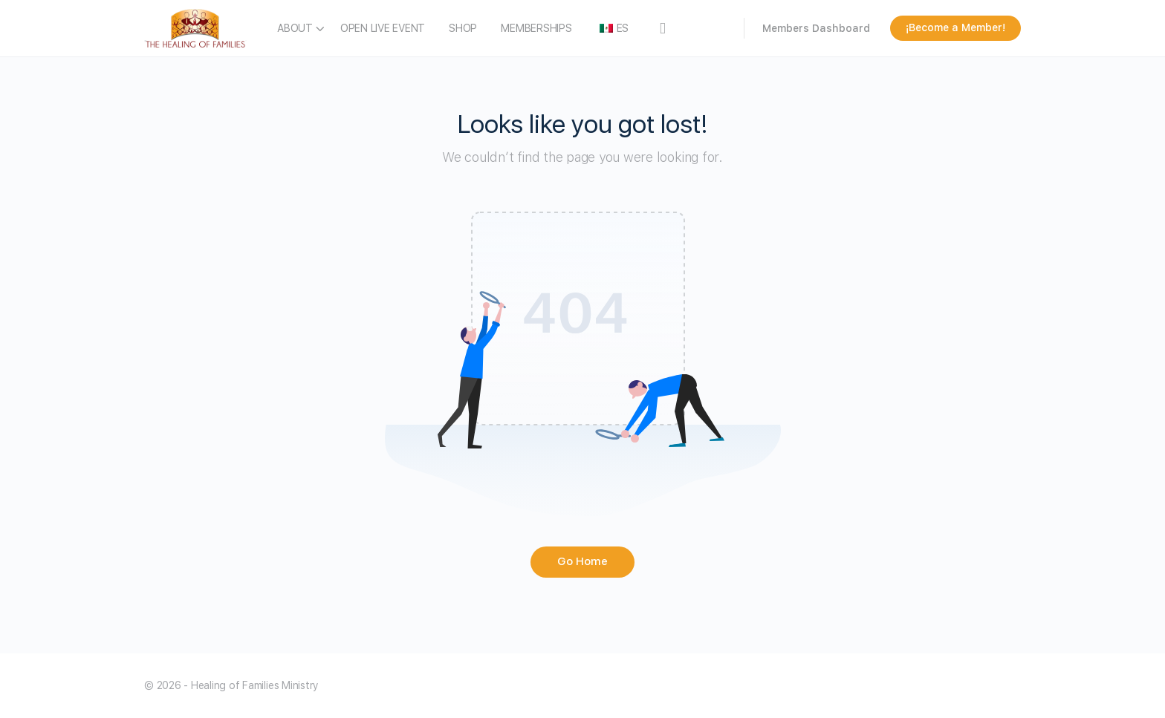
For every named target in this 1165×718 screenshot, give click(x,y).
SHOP (463, 28)
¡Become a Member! (955, 27)
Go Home (582, 561)
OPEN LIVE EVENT (382, 28)
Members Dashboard (816, 28)
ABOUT (295, 28)
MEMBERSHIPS (536, 28)
